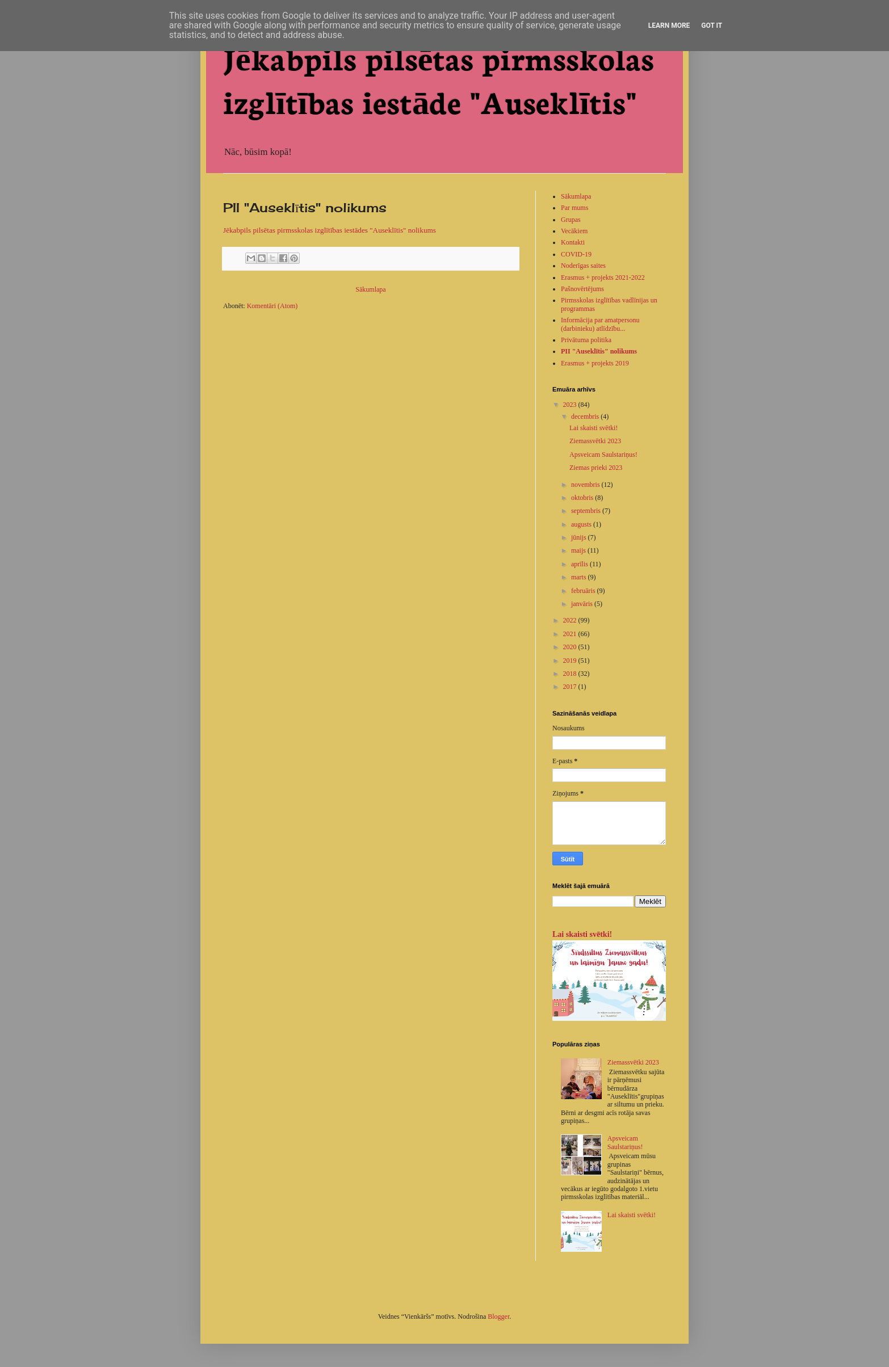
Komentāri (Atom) (272, 306)
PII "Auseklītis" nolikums (599, 351)
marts (579, 577)
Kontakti (573, 242)
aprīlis (580, 564)
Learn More (669, 26)
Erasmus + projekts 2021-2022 (603, 277)
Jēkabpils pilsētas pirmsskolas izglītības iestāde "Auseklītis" (438, 78)
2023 (570, 405)
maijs (579, 550)
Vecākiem (574, 231)
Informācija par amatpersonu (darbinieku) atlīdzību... (600, 324)
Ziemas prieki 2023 (595, 468)
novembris (586, 485)
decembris (586, 416)
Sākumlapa (370, 289)
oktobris (583, 498)
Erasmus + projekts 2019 (595, 363)
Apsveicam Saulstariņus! (603, 455)
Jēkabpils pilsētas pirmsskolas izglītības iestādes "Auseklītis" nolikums (329, 230)
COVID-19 (576, 254)
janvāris (582, 604)
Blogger (498, 1316)
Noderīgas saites (583, 266)
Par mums (574, 208)
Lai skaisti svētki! (593, 428)
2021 (570, 634)
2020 (570, 647)
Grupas (571, 220)
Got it (711, 26)
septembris (586, 511)
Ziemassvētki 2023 (595, 441)
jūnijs (579, 537)
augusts (582, 524)
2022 (570, 620)
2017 (570, 687)
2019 (570, 660)
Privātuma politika (586, 340)
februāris (584, 591)
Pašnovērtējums (582, 289)
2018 (570, 674)
